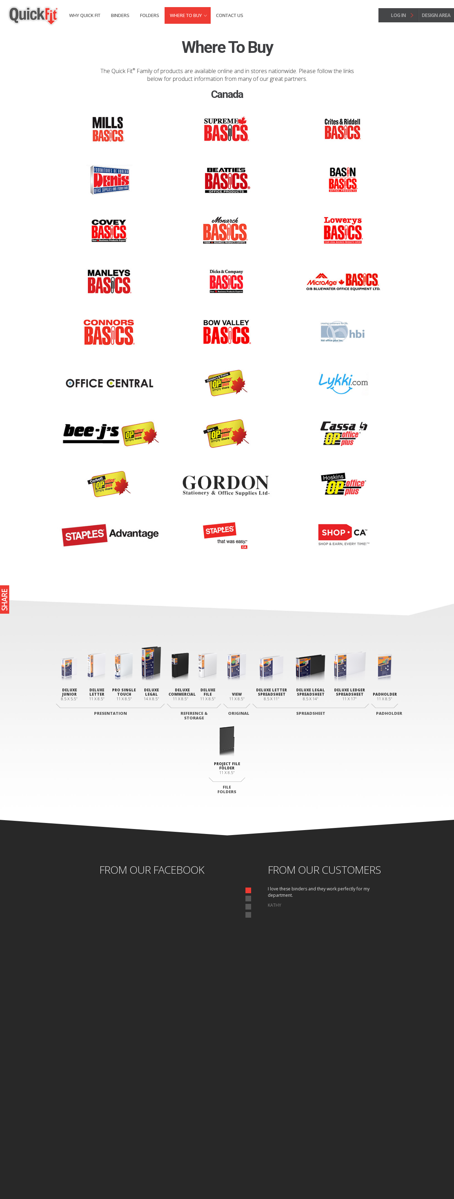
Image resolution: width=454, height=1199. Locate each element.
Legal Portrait (119, 1111)
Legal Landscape (273, 1119)
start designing (227, 1025)
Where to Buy (186, 15)
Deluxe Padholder (275, 1094)
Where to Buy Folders (372, 1120)
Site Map (123, 1179)
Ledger (264, 1128)
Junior (112, 1094)
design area (436, 15)
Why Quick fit (84, 15)
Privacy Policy (97, 1179)
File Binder (192, 1126)
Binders (120, 15)
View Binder (193, 1094)
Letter (264, 1111)
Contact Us (229, 15)
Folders (149, 15)
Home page (69, 1179)
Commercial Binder (200, 1117)
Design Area (375, 1136)
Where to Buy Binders (372, 1108)
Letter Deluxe (119, 1102)
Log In (385, 1143)
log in (398, 15)
